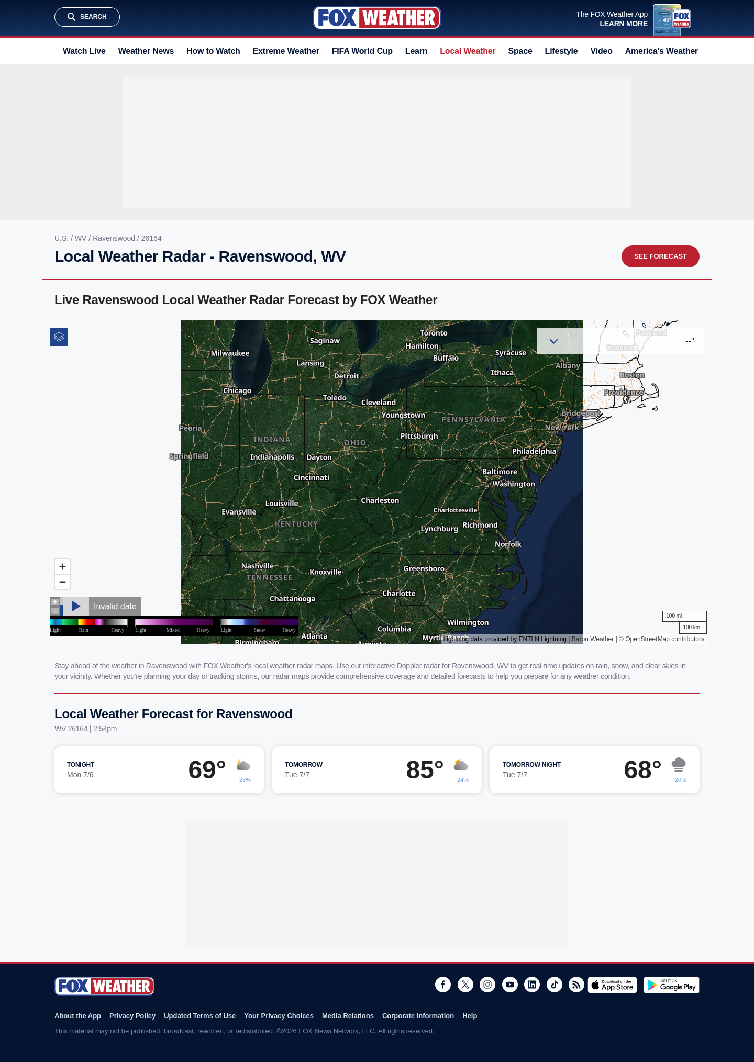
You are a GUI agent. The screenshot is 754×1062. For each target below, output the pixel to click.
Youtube (510, 984)
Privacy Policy (132, 1016)
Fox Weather (377, 17)
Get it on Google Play (672, 985)
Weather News (146, 51)
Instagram (487, 984)
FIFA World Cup (362, 51)
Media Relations (348, 1016)
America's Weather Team (673, 51)
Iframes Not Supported (377, 482)
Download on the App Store (612, 985)
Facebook (443, 984)
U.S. (62, 238)
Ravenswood (115, 238)
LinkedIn (532, 984)
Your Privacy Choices (279, 1016)
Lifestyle (561, 51)
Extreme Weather (286, 51)
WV (81, 238)
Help (469, 1016)
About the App (77, 1016)
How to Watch (213, 51)
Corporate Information (418, 1016)
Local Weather (467, 51)
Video (602, 51)
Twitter (465, 984)
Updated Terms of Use (200, 1016)
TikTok (554, 984)
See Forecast (660, 256)
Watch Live (84, 51)
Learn (416, 51)
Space (520, 51)
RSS (576, 984)
